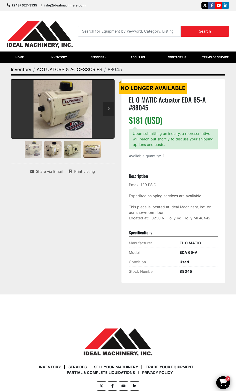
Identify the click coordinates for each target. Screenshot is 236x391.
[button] (98, 57)
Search (205, 31)
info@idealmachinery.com (65, 5)
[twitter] (204, 5)
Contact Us (177, 57)
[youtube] (218, 5)
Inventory (59, 57)
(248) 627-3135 (24, 5)
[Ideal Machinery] (118, 338)
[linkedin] (225, 5)
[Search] (129, 31)
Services (97, 57)
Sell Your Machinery (116, 367)
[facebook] (211, 5)
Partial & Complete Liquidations (101, 372)
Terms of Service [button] (215, 57)
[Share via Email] (46, 171)
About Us (137, 57)
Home (19, 57)
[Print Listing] (82, 171)
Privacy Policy (157, 372)
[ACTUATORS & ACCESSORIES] (69, 69)
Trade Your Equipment (170, 367)
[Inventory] (21, 69)
